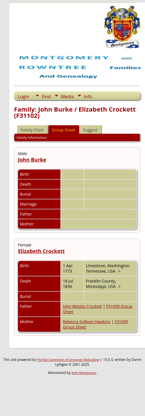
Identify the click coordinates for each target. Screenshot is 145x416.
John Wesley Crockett (82, 306)
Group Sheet (63, 130)
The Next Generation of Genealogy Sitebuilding (68, 360)
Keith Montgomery (84, 373)
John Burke (32, 159)
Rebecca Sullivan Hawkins (86, 321)
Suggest (90, 130)
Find (46, 96)
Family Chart (32, 130)
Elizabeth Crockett (41, 251)
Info (88, 96)
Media (67, 96)
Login (23, 96)
